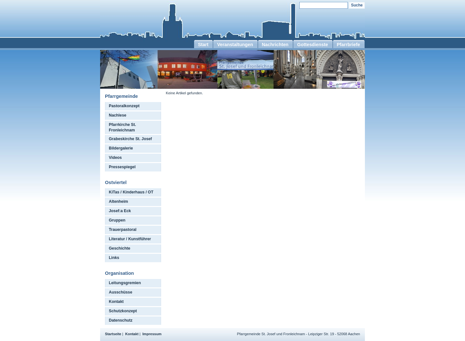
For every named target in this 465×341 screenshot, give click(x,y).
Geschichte (119, 248)
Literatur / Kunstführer (130, 239)
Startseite (113, 334)
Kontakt (116, 301)
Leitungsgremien (125, 283)
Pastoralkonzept (124, 106)
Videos (115, 157)
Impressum (151, 334)
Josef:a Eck (120, 211)
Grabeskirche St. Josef (130, 139)
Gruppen (117, 220)
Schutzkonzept (123, 311)
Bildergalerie (121, 148)
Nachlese (117, 115)
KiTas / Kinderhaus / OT (131, 192)
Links (114, 257)
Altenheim (118, 201)
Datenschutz (120, 320)
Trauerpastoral (123, 229)
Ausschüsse (120, 292)
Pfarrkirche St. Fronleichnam (122, 127)
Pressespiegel (122, 167)
